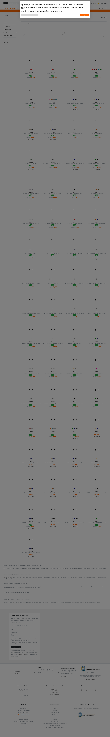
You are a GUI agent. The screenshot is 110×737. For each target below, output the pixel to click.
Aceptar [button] (84, 15)
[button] (88, 3)
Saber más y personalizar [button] (30, 15)
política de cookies (25, 5)
